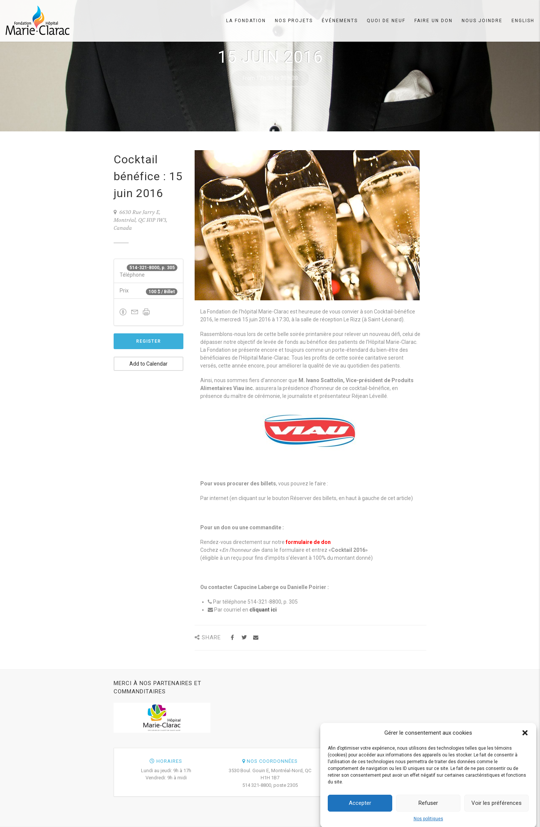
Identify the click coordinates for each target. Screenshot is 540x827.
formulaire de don (308, 542)
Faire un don (433, 20)
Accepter (360, 807)
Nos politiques (428, 823)
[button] (525, 737)
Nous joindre (482, 20)
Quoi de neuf (386, 20)
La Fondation (246, 20)
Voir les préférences (496, 807)
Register (148, 341)
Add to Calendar (148, 364)
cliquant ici (263, 610)
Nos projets (294, 20)
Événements (340, 20)
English (523, 20)
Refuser (428, 807)
